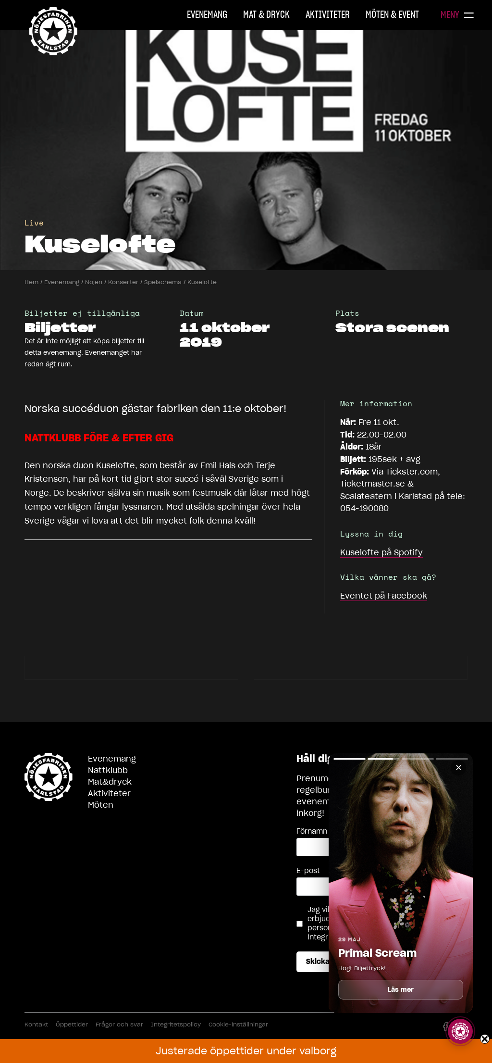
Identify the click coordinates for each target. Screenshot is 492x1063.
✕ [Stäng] (458, 767)
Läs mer (401, 990)
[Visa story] (460, 1031)
